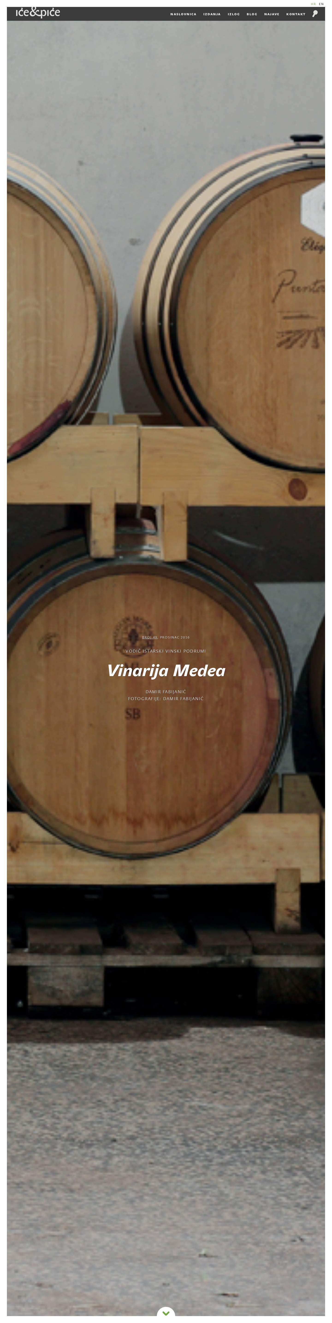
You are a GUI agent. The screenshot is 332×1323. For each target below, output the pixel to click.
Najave (272, 14)
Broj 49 (149, 637)
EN (321, 4)
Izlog (234, 14)
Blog (252, 14)
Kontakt (295, 14)
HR (314, 4)
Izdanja (212, 14)
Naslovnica (183, 14)
